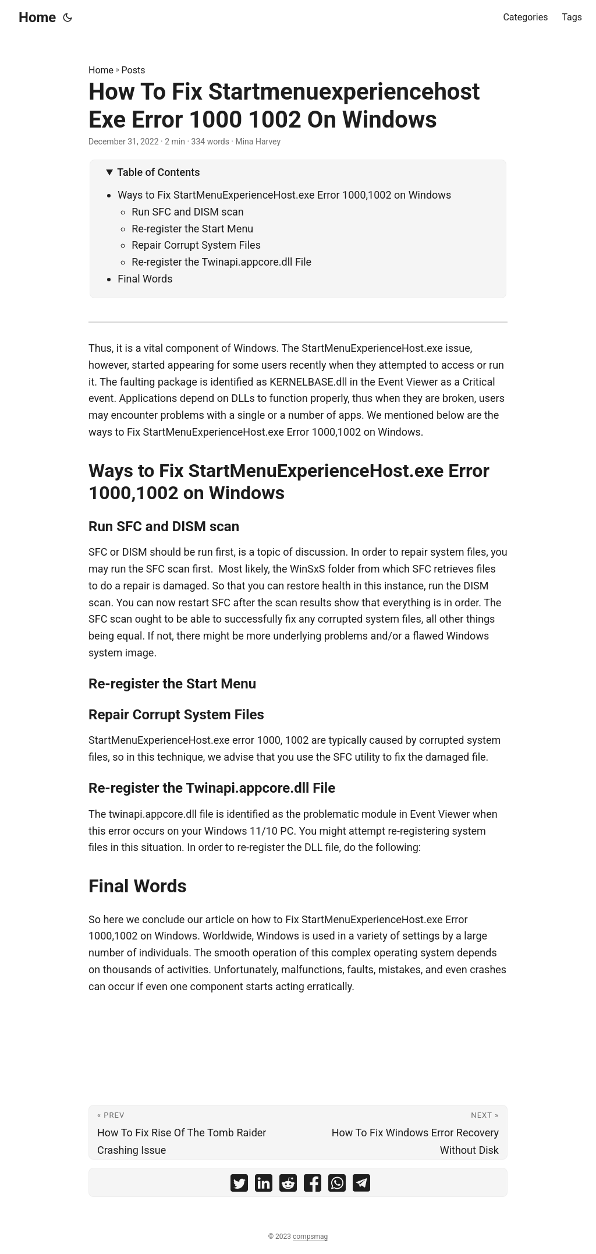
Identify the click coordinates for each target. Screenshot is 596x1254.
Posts (134, 70)
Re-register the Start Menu (192, 228)
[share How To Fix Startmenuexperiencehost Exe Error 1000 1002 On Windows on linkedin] (263, 1185)
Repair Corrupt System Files (196, 245)
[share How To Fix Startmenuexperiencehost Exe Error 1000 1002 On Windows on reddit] (288, 1185)
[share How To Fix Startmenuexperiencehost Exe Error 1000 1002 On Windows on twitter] (239, 1185)
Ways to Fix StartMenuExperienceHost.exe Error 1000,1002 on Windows (284, 195)
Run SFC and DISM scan (188, 212)
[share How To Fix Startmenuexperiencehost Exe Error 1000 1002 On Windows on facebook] (312, 1185)
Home (37, 17)
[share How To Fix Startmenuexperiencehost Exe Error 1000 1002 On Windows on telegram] (361, 1185)
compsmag (310, 1236)
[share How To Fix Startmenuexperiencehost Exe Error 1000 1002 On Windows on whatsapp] (337, 1185)
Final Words (145, 279)
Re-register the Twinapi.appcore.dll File (221, 262)
